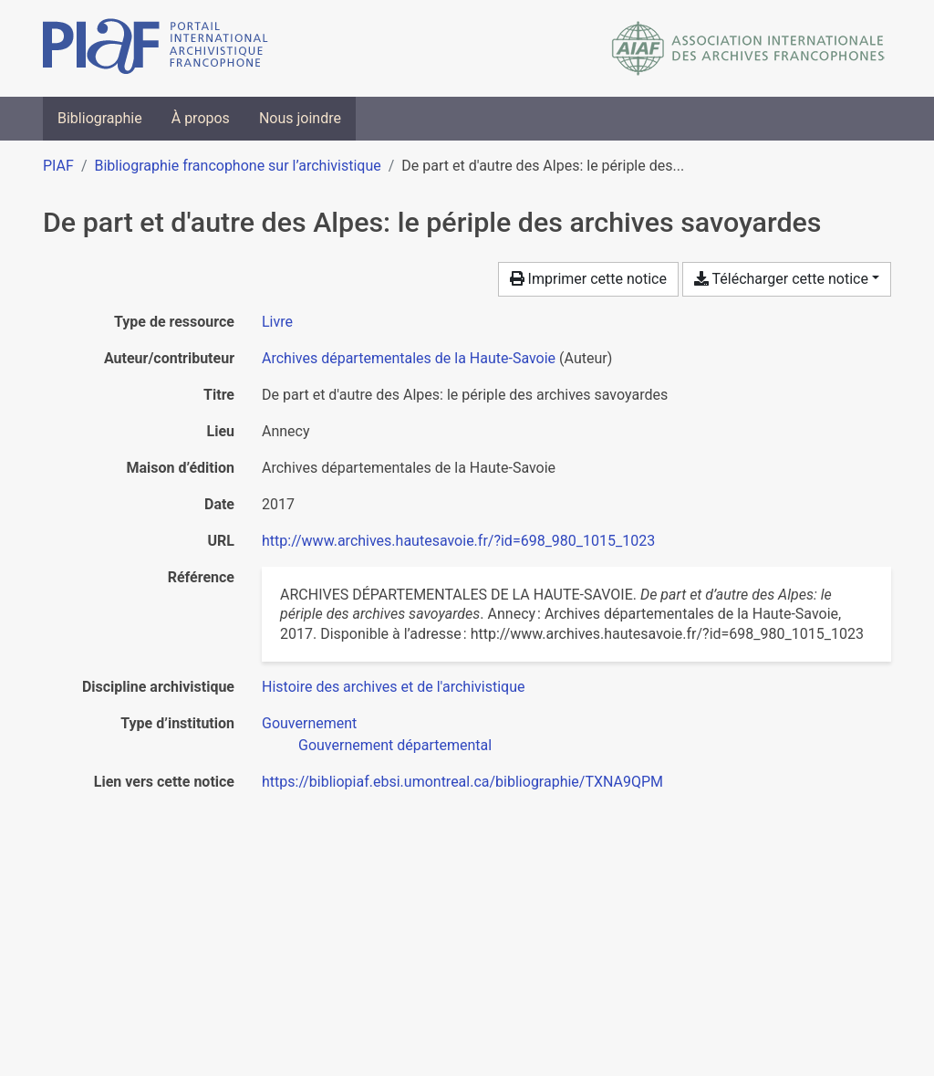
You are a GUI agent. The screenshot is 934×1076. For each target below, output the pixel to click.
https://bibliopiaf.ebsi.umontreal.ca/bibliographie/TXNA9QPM (462, 781)
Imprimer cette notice (588, 278)
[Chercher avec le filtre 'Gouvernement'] (309, 723)
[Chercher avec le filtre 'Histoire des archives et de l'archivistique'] (393, 686)
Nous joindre (300, 118)
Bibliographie (99, 118)
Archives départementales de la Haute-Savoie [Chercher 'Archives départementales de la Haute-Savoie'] (408, 358)
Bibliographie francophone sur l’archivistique (237, 165)
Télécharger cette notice (781, 278)
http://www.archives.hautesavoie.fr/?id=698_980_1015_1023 (458, 540)
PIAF (58, 165)
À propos (200, 118)
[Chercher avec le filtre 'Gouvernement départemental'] (395, 745)
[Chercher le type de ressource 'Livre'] (277, 321)
